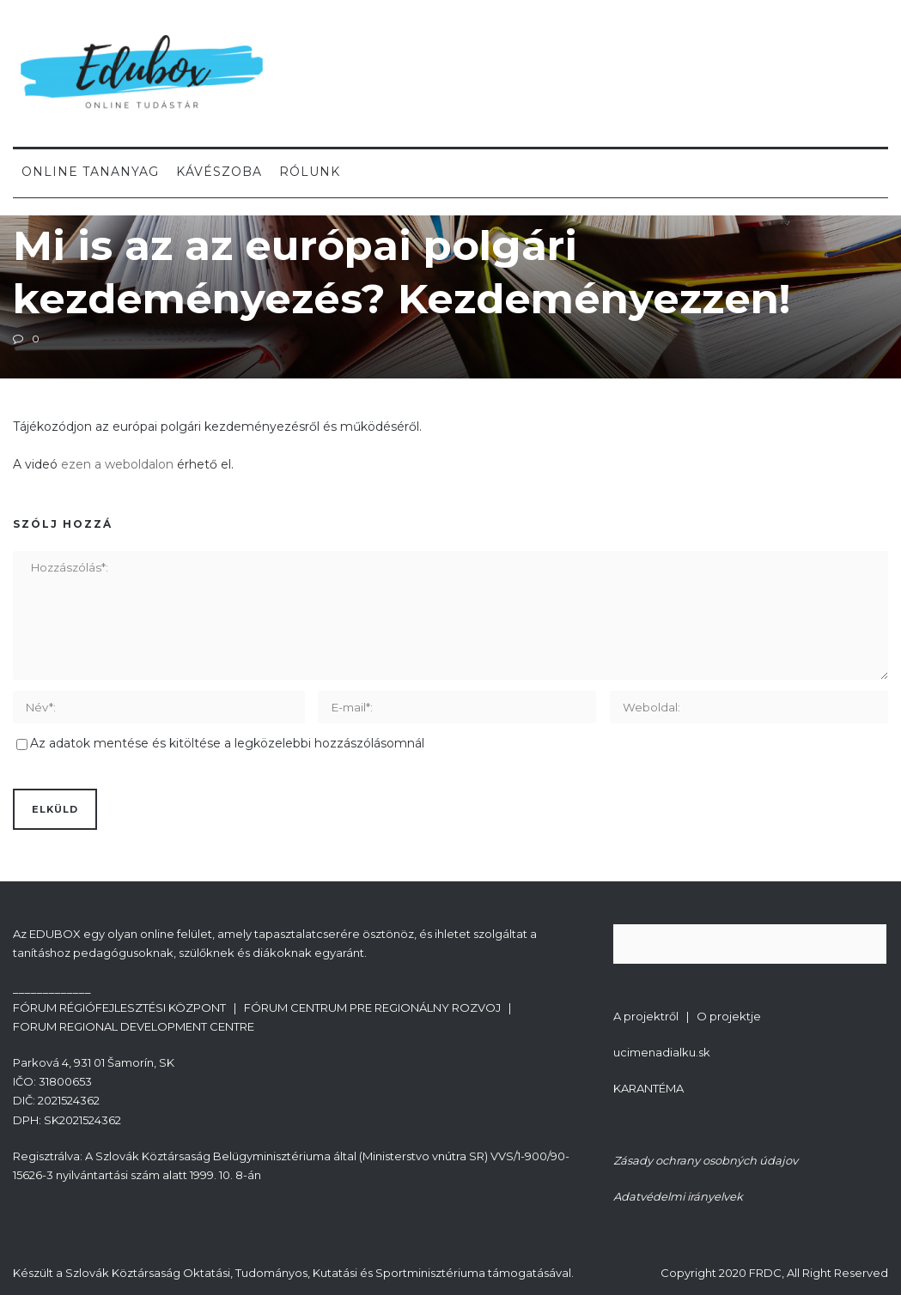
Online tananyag (90, 171)
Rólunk (309, 171)
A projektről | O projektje (687, 1016)
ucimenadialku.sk (661, 1052)
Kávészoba (219, 171)
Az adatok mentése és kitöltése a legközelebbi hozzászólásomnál (227, 743)
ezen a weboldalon (117, 464)
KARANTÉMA (648, 1088)
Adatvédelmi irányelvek (678, 1196)
